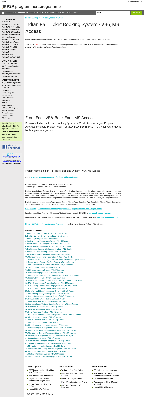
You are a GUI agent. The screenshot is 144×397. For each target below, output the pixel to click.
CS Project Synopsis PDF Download (71, 386)
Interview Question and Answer (41, 375)
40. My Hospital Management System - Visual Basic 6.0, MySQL (50, 336)
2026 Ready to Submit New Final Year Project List (41, 371)
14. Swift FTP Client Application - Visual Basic (43, 267)
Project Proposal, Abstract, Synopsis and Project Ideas (39, 380)
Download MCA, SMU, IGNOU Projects (72, 374)
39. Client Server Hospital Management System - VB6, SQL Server (50, 333)
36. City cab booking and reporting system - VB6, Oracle (46, 325)
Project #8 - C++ (7, 55)
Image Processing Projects (11, 83)
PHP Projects (6, 90)
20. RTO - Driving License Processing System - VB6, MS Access (49, 283)
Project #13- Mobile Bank (11, 34)
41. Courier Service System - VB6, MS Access (42, 338)
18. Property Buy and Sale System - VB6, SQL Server (45, 278)
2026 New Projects (8, 37)
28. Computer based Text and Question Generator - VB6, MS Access (51, 304)
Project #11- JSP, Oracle (10, 29)
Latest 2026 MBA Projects (39, 389)
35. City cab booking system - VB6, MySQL (41, 322)
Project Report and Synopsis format (40, 385)
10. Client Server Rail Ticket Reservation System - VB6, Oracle (49, 257)
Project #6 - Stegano (9, 50)
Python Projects (7, 113)
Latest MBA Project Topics (71, 379)
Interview (49, 13)
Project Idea (6, 69)
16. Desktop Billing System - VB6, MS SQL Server (44, 273)
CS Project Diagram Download (105, 370)
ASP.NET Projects (8, 98)
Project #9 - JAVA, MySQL (11, 57)
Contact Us (6, 140)
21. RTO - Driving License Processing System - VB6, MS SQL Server (51, 286)
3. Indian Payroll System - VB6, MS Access (41, 239)
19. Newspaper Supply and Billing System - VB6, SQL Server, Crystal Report (54, 280)
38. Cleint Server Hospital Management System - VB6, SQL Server (50, 330)
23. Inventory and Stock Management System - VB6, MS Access (50, 291)
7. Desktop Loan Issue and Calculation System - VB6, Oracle (48, 249)
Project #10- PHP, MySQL (11, 27)
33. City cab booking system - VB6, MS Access (43, 317)
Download (60, 13)
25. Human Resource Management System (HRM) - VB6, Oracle (49, 296)
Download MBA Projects (103, 379)
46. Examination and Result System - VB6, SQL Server (46, 351)
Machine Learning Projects (11, 85)
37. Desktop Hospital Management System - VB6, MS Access (49, 328)
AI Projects (6, 88)
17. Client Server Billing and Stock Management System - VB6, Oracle (52, 275)
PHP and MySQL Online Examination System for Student (106, 374)
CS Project (11, 13)
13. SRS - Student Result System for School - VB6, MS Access (49, 265)
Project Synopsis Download (12, 74)
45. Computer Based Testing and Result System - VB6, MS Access (50, 349)
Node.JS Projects (8, 105)
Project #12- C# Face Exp (11, 32)
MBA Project (23, 13)
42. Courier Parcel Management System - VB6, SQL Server (47, 341)
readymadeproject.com (10, 137)
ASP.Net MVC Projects (10, 108)
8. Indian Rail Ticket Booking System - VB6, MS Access (46, 252)
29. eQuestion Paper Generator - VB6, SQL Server (44, 307)
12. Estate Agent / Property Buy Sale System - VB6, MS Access (49, 262)
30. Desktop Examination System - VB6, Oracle (43, 309)
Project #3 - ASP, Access (10, 42)
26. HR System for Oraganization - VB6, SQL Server (44, 299)
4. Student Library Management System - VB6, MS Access (47, 241)
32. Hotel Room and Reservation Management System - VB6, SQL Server (53, 315)
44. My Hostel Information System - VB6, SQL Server (45, 346)
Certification (37, 13)
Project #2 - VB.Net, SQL (10, 40)
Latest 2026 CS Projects (103, 387)
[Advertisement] (11, 200)
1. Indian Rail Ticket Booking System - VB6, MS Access (46, 233)
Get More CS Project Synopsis (67, 177)
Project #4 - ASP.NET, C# (10, 45)
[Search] (112, 13)
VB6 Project (6, 118)
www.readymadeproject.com (42, 177)
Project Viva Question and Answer (74, 382)
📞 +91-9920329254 (134, 1)
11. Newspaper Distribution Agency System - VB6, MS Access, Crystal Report (55, 260)
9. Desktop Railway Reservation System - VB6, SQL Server (47, 254)
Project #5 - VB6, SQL (9, 47)
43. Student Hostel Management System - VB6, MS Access (48, 343)
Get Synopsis (30, 209)
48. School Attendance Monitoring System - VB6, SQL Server (48, 356)
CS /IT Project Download (10, 66)
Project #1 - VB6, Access (10, 24)
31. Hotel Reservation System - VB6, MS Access (43, 312)
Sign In (4, 1)
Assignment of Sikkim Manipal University (106, 383)
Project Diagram (7, 71)
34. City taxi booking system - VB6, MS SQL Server (44, 320)
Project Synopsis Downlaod (52, 224)
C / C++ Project (7, 115)
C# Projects (6, 100)
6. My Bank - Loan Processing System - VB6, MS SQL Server (48, 246)
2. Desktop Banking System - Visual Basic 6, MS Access (46, 236)
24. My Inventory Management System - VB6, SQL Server (47, 294)
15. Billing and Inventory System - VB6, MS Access (44, 270)
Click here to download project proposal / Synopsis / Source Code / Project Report (70, 209)
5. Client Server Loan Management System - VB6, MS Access (48, 244)
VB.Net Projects (7, 103)
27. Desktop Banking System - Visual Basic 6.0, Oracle (46, 301)
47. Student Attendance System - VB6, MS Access (44, 354)
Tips (69, 13)
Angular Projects (8, 110)
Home (27, 18)
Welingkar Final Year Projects (72, 370)
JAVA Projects (7, 95)
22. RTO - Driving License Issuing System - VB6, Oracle (46, 288)
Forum (75, 13)
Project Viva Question (9, 76)
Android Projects (8, 93)
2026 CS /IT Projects (9, 64)
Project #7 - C (6, 52)
